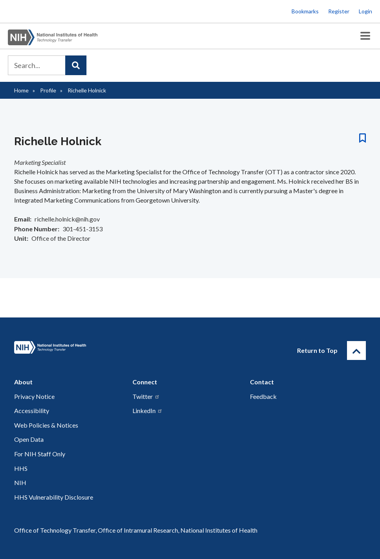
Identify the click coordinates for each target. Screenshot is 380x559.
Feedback (263, 396)
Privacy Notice (34, 396)
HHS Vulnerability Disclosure (53, 497)
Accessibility (31, 410)
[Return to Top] (356, 350)
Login (365, 11)
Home (21, 90)
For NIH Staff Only (39, 454)
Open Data (29, 439)
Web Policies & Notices (46, 425)
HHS (21, 468)
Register (338, 11)
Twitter (146, 396)
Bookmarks (305, 11)
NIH (20, 482)
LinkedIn (147, 410)
